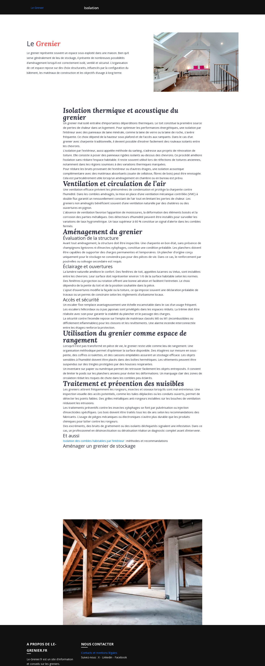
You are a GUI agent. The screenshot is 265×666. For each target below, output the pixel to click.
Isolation (91, 8)
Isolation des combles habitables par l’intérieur (93, 441)
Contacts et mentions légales (99, 653)
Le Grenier (37, 8)
